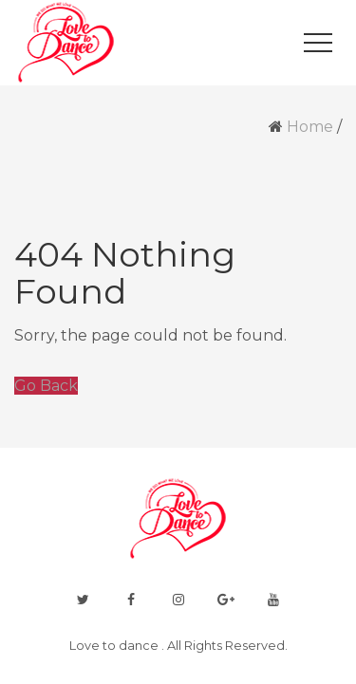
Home (310, 127)
